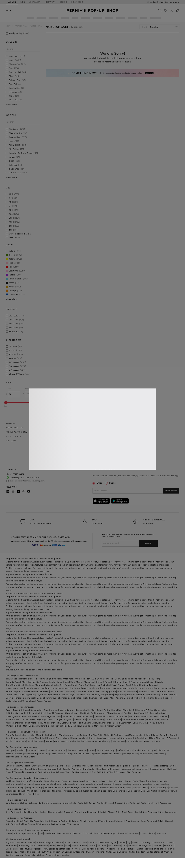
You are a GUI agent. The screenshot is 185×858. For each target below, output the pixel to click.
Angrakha (76, 769)
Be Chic (9, 741)
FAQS (123, 445)
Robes (137, 765)
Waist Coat (87, 765)
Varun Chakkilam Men (87, 726)
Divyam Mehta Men (85, 710)
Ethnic (9, 772)
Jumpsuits (72, 753)
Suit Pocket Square (113, 765)
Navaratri (67, 833)
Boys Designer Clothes (16, 812)
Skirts (53, 753)
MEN (22, 2)
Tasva (8, 710)
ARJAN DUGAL (28, 719)
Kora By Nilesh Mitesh (110, 726)
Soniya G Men (140, 723)
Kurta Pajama (39, 769)
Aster (148, 735)
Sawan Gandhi (168, 694)
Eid (41, 833)
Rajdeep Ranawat (149, 685)
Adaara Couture (124, 698)
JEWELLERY (35, 2)
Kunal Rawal (47, 713)
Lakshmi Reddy (59, 821)
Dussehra (78, 833)
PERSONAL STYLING (72, 449)
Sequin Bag (139, 791)
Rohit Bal (76, 688)
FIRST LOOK (77, 2)
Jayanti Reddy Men (65, 726)
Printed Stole (33, 794)
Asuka (36, 713)
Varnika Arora (66, 735)
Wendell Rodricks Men (16, 726)
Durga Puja (109, 833)
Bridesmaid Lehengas (145, 750)
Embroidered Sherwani (86, 812)
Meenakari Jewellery (45, 784)
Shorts (145, 765)
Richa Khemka (90, 698)
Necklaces (11, 781)
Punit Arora (30, 723)
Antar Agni (68, 678)
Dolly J (118, 678)
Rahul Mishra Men (46, 723)
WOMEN (12, 2)
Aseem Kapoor (44, 701)
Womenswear (20, 26)
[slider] (5, 402)
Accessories (128, 769)
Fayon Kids (11, 821)
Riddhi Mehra (33, 688)
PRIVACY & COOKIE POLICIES (134, 441)
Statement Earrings (15, 787)
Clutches (173, 787)
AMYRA (49, 741)
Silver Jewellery (161, 784)
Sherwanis (72, 750)
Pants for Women (14, 753)
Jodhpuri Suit (54, 769)
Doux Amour (127, 738)
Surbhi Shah (11, 694)
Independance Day (28, 833)
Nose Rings (78, 781)
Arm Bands (152, 781)
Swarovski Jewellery (67, 784)
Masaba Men (152, 719)
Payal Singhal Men (14, 723)
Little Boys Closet (77, 821)
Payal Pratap (117, 685)
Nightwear (107, 753)
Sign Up (148, 543)
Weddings (134, 833)
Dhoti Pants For (131, 803)
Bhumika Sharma (147, 691)
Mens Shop (65, 772)
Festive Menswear (81, 772)
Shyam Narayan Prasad (48, 694)
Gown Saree (146, 753)
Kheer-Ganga (71, 713)
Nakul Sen (58, 685)
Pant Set (96, 772)
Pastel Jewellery (105, 784)
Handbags (12, 791)
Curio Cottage (13, 735)
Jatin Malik (99, 716)
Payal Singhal (168, 688)
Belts (145, 787)
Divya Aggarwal (27, 694)
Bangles (56, 781)
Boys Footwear (150, 812)
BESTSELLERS (69, 428)
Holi (15, 833)
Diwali (9, 833)
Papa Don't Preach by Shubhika (94, 685)
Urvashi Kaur (28, 701)
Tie (128, 772)
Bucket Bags (89, 791)
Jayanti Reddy (147, 682)
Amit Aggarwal (108, 691)
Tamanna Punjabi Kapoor (158, 698)
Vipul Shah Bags (36, 741)
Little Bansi (34, 821)
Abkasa (163, 716)
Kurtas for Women (56, 750)
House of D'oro (53, 738)
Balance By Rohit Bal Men (41, 726)
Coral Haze (20, 741)
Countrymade (50, 710)
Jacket (103, 812)
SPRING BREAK (156, 723)
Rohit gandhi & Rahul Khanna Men (149, 710)
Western (17, 772)
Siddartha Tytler (136, 688)
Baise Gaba (63, 682)
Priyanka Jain (83, 694)
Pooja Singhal (41, 678)
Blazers (163, 765)
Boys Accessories (168, 812)
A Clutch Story (142, 738)
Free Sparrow (132, 821)
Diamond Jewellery (142, 784)
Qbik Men (88, 716)
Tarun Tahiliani (153, 688)
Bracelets (39, 781)
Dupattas (95, 753)
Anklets (163, 781)
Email (97, 482)
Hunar (155, 735)
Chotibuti (46, 821)
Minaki (66, 738)
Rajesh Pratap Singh (15, 688)
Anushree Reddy (83, 678)
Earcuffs (113, 781)
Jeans (28, 769)
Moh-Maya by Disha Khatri (44, 735)
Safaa (78, 698)
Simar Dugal (29, 698)
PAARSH (164, 719)
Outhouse (118, 735)
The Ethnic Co (87, 713)
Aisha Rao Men (13, 719)
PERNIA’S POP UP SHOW (16, 432)
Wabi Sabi (26, 713)
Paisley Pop (104, 741)
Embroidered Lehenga (50, 803)
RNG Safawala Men (66, 723)
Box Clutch (152, 791)
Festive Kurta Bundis (48, 772)
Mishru (49, 685)
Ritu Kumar (64, 688)
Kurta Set (82, 803)
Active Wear (108, 772)
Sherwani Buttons (14, 769)
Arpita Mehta (152, 694)
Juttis (152, 787)
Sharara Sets (102, 750)
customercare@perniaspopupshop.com (27, 481)
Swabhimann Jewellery (17, 738)
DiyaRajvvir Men (45, 719)
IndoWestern (29, 772)
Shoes (129, 787)
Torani (18, 698)
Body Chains (139, 781)
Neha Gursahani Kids (151, 821)
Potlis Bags (162, 787)
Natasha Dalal (26, 678)
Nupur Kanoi (71, 685)
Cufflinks (171, 769)
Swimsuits (84, 753)
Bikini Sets (43, 753)
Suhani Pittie (118, 741)
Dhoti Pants (163, 750)
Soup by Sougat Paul (102, 694)
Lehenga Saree (130, 753)
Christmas (122, 833)
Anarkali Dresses (105, 803)
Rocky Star (153, 678)
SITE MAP (125, 449)
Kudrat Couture (113, 719)
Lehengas (10, 750)
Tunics (130, 750)
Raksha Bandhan (52, 833)
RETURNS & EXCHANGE (131, 432)
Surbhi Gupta (52, 698)
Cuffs (30, 781)
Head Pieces (125, 781)
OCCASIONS (69, 454)
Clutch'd (108, 735)
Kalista (159, 682)
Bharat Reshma (114, 713)
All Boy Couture (28, 824)
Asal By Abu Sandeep (102, 678)
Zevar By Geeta (168, 735)
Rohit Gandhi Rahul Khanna (35, 691)
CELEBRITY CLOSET (72, 445)
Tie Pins (98, 765)
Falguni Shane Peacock (134, 678)
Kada (121, 787)
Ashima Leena (57, 691)
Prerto (147, 741)
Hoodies (128, 765)
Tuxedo (66, 769)
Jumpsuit (116, 769)
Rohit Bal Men (12, 713)
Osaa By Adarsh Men (16, 682)
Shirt (118, 812)
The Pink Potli (95, 735)
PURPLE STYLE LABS (14, 428)
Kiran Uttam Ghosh (15, 685)
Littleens (168, 821)
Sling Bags (57, 791)
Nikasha (70, 691)
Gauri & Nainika (130, 682)
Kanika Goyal (68, 694)
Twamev (59, 713)
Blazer (111, 812)
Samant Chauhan (165, 691)
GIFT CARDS (69, 441)
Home (9, 26)
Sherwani (44, 765)
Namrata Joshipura (127, 691)
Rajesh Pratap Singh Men (109, 710)
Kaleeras (103, 781)
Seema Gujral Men (122, 723)
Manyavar (89, 682)
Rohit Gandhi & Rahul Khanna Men (94, 723)
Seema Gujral (119, 688)
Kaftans (121, 750)
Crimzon (156, 741)
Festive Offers (28, 756)
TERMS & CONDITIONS (131, 436)
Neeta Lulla (93, 691)
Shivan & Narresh (104, 682)
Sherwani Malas (157, 769)
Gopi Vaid (120, 694)
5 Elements (172, 738)
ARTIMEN (154, 716)
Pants (67, 765)
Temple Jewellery (122, 784)
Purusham (100, 713)
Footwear (120, 772)
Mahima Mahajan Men (133, 719)
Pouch (22, 791)
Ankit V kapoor (66, 710)
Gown (92, 750)
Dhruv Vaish (36, 710)
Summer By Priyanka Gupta (41, 682)
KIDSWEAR (50, 2)
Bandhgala (88, 769)
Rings (48, 781)
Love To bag (81, 735)
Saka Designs (12, 824)
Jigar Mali (109, 698)
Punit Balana (132, 685)
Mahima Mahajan (35, 685)
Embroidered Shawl (15, 794)
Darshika (128, 713)
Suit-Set (172, 765)
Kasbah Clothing (95, 719)
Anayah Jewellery (97, 738)
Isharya (25, 735)
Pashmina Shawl (167, 791)
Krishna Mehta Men (156, 713)
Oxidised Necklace (109, 787)
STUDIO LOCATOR (13, 436)
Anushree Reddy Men (117, 716)
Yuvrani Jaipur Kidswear (111, 821)
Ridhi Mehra (76, 682)
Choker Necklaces (89, 787)
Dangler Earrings (34, 787)
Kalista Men (80, 719)
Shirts (34, 765)
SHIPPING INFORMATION (132, 428)
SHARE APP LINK (171, 491)
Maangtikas (91, 781)
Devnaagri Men (13, 716)
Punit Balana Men (30, 716)
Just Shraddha (37, 738)
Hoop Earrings (72, 787)
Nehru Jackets (55, 812)
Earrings (21, 781)
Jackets (61, 753)
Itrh (100, 698)
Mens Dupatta (103, 769)
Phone (112, 482)
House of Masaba (135, 694)
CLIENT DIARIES (70, 458)
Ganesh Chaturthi (93, 833)
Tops (113, 750)
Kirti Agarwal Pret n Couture (51, 824)
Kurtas (53, 765)
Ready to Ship (12, 756)
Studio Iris (138, 698)
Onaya (117, 682)
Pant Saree (159, 753)
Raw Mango (12, 678)
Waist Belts (32, 791)
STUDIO (63, 2)
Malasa (40, 698)
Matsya (9, 698)
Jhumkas (49, 787)
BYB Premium (73, 824)
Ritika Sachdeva (134, 741)
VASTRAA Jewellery (134, 735)
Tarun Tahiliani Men (72, 716)
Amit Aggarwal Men (51, 716)
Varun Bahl (81, 691)
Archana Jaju (67, 698)
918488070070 (172, 2)
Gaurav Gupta (13, 691)
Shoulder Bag (125, 791)
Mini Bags (101, 791)
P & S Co (22, 821)
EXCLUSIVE (68, 432)
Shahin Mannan (13, 701)
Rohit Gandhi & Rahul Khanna (96, 688)
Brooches (136, 772)
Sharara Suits (69, 803)
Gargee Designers (63, 719)
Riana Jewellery (79, 738)
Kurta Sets (32, 750)
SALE (66, 436)
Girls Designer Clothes (16, 803)
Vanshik (127, 710)
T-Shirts (154, 765)
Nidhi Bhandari (157, 738)
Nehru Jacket (23, 765)
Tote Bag (112, 791)
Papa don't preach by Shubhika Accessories (75, 741)
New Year (161, 833)
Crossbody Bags (72, 791)
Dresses (83, 750)
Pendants (28, 784)
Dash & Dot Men (21, 710)
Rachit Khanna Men (138, 716)
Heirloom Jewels (14, 784)
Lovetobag (113, 738)
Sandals (137, 787)
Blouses (118, 753)
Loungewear (142, 769)
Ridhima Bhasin (49, 688)
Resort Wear (30, 753)
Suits (61, 765)
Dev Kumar (139, 713)
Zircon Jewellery (87, 784)
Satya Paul (55, 678)
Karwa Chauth (148, 833)
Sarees (42, 750)
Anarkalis (21, 750)
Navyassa (93, 821)
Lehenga (33, 803)
